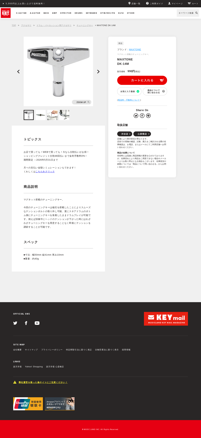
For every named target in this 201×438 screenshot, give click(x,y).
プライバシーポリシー (52, 350)
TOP (14, 25)
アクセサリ (26, 25)
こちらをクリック (45, 171)
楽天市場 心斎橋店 (55, 367)
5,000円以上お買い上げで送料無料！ (25, 3)
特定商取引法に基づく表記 (79, 350)
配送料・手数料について (129, 100)
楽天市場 (17, 367)
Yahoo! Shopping (34, 367)
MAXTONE (135, 49)
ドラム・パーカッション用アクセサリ (54, 25)
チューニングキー (85, 25)
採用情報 (126, 350)
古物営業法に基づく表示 (107, 350)
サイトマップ (31, 350)
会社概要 (17, 350)
